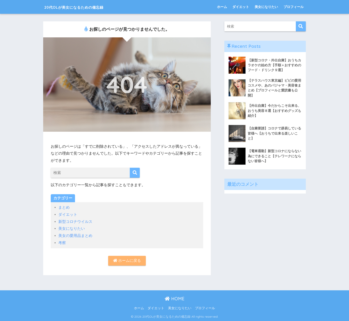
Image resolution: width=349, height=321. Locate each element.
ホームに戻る (127, 260)
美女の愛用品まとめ (75, 235)
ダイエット (240, 7)
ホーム (222, 7)
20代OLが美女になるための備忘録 (86, 7)
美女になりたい (266, 7)
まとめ (64, 207)
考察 (62, 242)
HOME (175, 298)
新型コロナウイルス (75, 221)
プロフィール (294, 7)
